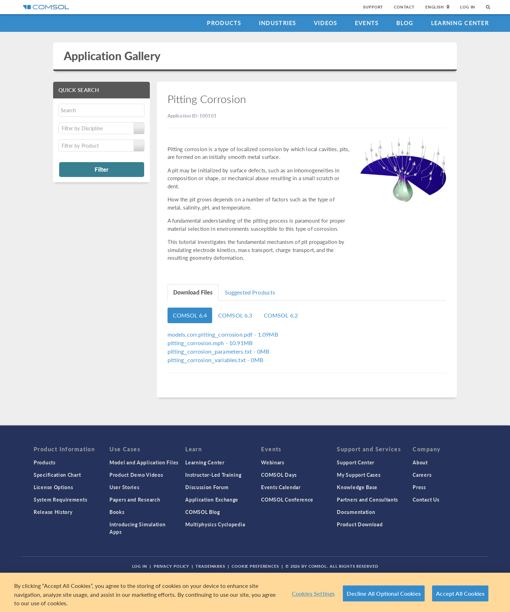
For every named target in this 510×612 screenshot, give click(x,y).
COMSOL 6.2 (281, 315)
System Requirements (60, 499)
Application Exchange (211, 499)
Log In (467, 7)
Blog (405, 23)
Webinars (272, 462)
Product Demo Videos (136, 474)
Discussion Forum (206, 487)
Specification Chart (57, 474)
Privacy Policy (171, 566)
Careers (422, 474)
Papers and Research (134, 499)
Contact (404, 7)
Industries (277, 23)
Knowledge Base (357, 487)
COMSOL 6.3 (235, 315)
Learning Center (460, 23)
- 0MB (219, 351)
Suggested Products (250, 292)
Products (224, 23)
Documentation (356, 511)
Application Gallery (112, 56)
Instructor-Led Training (213, 474)
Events (367, 23)
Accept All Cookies (460, 593)
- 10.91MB (210, 343)
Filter (101, 169)
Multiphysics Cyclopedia (215, 524)
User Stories (124, 487)
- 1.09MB (223, 334)
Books (117, 511)
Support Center (355, 462)
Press (419, 487)
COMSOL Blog (202, 511)
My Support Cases (358, 474)
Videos (326, 23)
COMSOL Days (279, 474)
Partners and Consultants (367, 499)
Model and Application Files (143, 462)
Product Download (359, 524)
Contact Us (426, 499)
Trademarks (210, 566)
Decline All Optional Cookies (384, 593)
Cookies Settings (313, 593)
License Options (53, 487)
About (420, 462)
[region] (255, 592)
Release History (53, 511)
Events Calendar (281, 487)
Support (373, 7)
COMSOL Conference (287, 499)
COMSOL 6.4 (190, 315)
